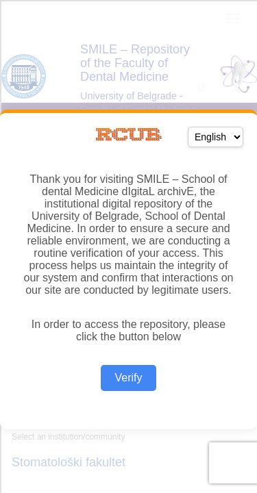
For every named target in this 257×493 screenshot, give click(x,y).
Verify (128, 377)
